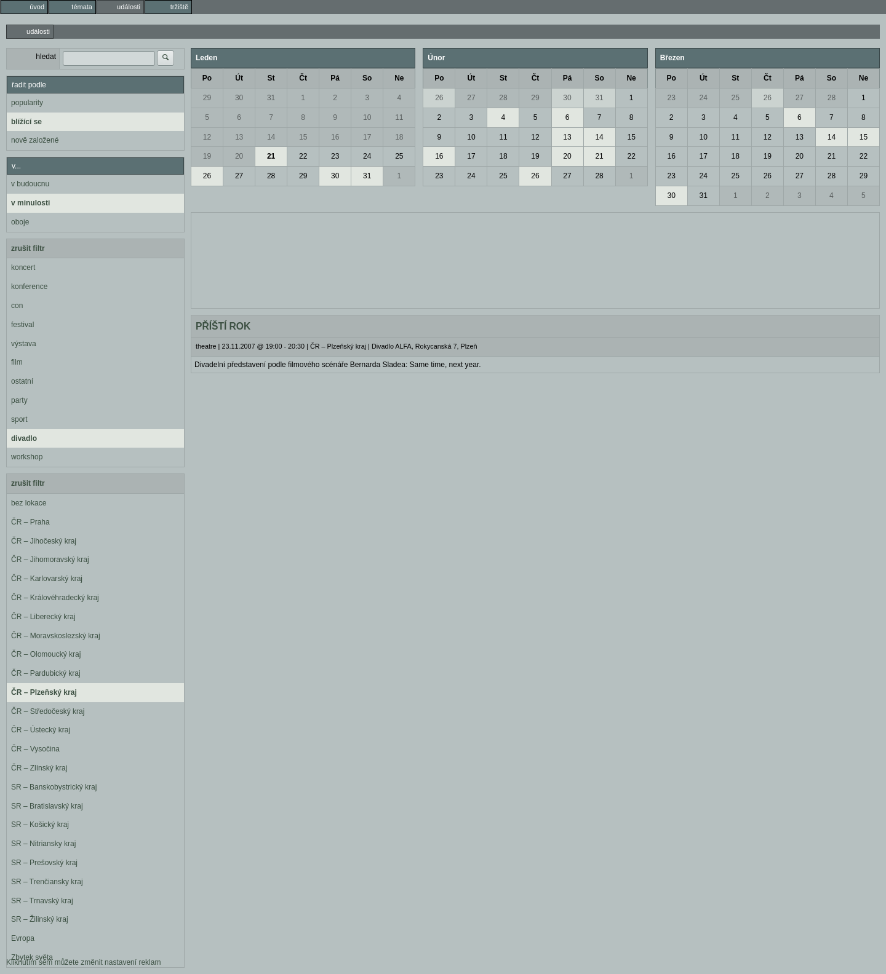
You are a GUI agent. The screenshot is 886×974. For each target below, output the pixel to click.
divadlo (24, 438)
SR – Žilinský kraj (39, 919)
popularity (27, 102)
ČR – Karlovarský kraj (46, 578)
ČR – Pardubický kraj (46, 673)
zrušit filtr (28, 248)
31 (271, 97)
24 (367, 156)
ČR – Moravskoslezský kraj (55, 636)
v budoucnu (30, 184)
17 (367, 137)
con (17, 305)
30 (239, 97)
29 (207, 97)
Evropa (22, 938)
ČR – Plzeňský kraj (44, 692)
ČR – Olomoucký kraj (46, 654)
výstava (23, 343)
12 (207, 137)
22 (303, 156)
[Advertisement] (535, 259)
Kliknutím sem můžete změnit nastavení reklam (83, 962)
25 (399, 156)
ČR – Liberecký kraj (43, 616)
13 (239, 137)
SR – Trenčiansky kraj (47, 881)
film (17, 362)
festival (22, 324)
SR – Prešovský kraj (44, 862)
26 (207, 176)
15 (303, 137)
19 (207, 156)
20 (239, 156)
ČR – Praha (30, 522)
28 (271, 176)
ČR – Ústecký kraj (40, 730)
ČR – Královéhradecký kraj (55, 597)
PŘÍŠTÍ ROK (223, 326)
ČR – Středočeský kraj (47, 711)
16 (335, 137)
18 (399, 137)
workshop (26, 457)
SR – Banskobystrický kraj (54, 787)
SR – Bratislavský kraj (47, 806)
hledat (46, 56)
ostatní (22, 381)
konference (29, 286)
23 (335, 156)
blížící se (26, 121)
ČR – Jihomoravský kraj (50, 559)
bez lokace (28, 503)
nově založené (34, 140)
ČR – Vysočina (35, 749)
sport (19, 419)
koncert (23, 267)
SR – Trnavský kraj (42, 901)
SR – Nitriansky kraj (43, 843)
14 (271, 137)
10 (367, 117)
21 (271, 156)
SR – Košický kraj (40, 824)
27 (239, 176)
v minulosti (30, 203)
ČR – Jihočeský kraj (43, 541)
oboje (20, 222)
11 (399, 117)
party (19, 400)
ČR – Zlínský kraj (39, 768)
